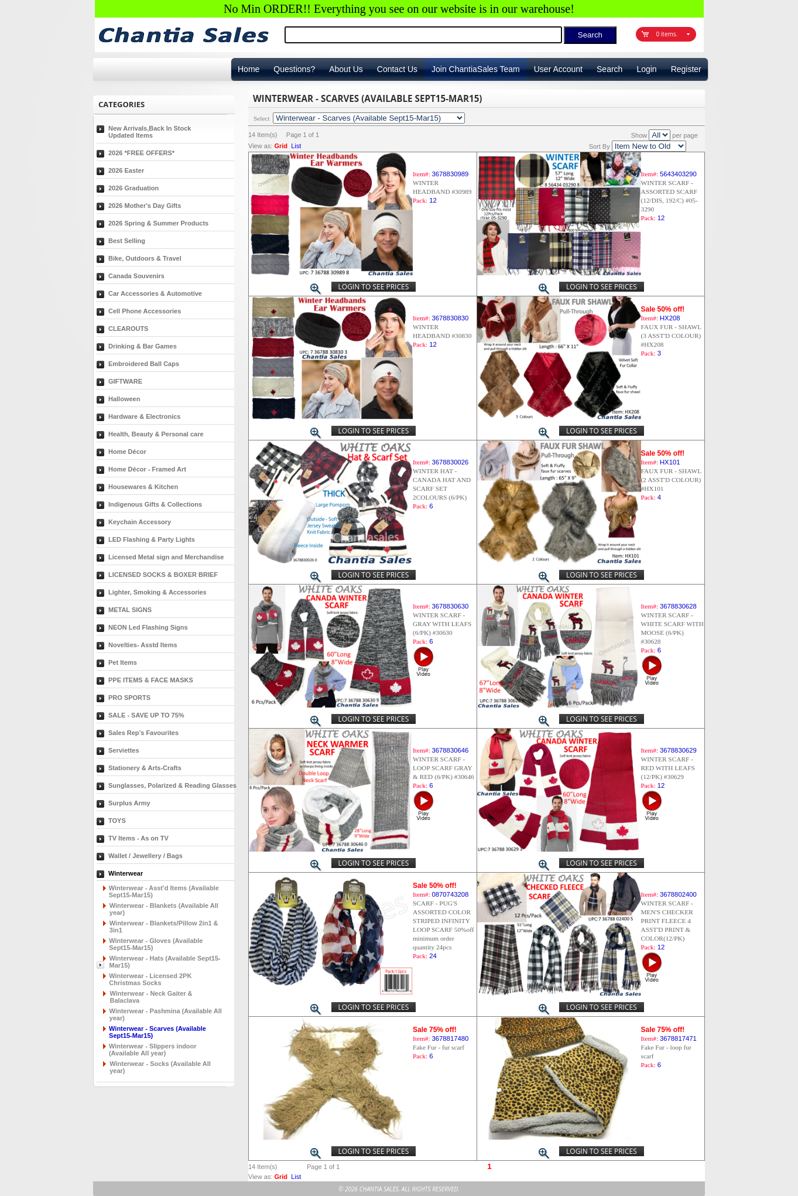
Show (639, 135)
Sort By (599, 146)
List (296, 145)
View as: (260, 145)
